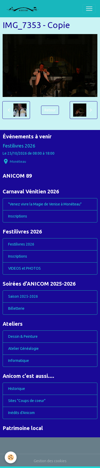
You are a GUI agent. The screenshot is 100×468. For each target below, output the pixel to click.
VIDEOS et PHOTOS (24, 268)
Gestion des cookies (50, 461)
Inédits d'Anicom (21, 413)
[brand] (24, 8)
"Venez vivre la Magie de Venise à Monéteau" (45, 204)
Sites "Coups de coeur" (27, 401)
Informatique (18, 360)
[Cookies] (11, 457)
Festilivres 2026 (19, 145)
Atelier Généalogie (23, 348)
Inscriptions (17, 216)
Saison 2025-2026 (23, 296)
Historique (16, 389)
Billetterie (16, 308)
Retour (50, 110)
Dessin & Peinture (23, 336)
